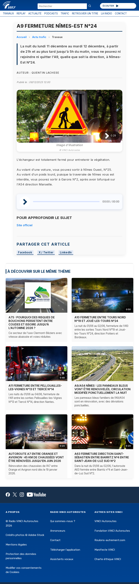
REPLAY (21, 13)
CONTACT (121, 13)
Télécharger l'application (65, 549)
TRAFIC (65, 13)
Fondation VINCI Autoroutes (112, 530)
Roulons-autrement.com (109, 540)
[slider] (66, 201)
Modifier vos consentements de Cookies (23, 570)
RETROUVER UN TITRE (85, 13)
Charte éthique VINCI (107, 559)
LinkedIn (66, 252)
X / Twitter (46, 252)
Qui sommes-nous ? (62, 521)
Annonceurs (57, 530)
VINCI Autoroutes (105, 521)
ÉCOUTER (111, 6)
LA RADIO (106, 13)
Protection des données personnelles (21, 556)
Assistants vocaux (61, 559)
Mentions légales (16, 544)
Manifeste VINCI (104, 549)
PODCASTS (51, 13)
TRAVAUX (8, 13)
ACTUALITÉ (34, 13)
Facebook (25, 252)
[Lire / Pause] (104, 136)
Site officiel (24, 225)
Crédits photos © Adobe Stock (25, 535)
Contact (55, 540)
